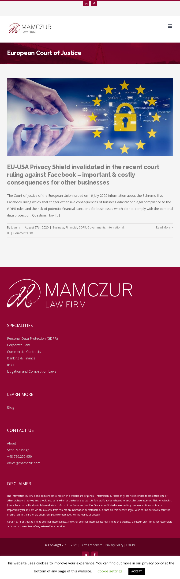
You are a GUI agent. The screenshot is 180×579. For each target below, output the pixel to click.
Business (58, 227)
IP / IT (11, 364)
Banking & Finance (21, 358)
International (115, 227)
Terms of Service (91, 545)
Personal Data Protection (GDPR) (32, 338)
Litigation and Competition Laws (31, 371)
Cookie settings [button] (110, 571)
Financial (71, 227)
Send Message (18, 450)
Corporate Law (18, 345)
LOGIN (130, 545)
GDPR (82, 227)
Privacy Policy (114, 545)
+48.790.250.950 (19, 456)
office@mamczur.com (24, 463)
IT (8, 233)
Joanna (15, 227)
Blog (10, 407)
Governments (96, 227)
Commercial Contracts (24, 351)
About (11, 443)
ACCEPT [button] (136, 571)
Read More (163, 227)
